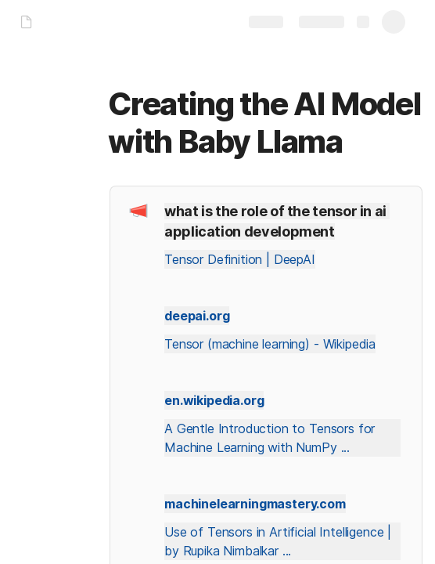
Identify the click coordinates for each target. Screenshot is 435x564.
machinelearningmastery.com (255, 504)
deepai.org (196, 316)
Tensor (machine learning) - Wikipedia (270, 344)
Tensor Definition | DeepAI (239, 259)
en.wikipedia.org (214, 400)
